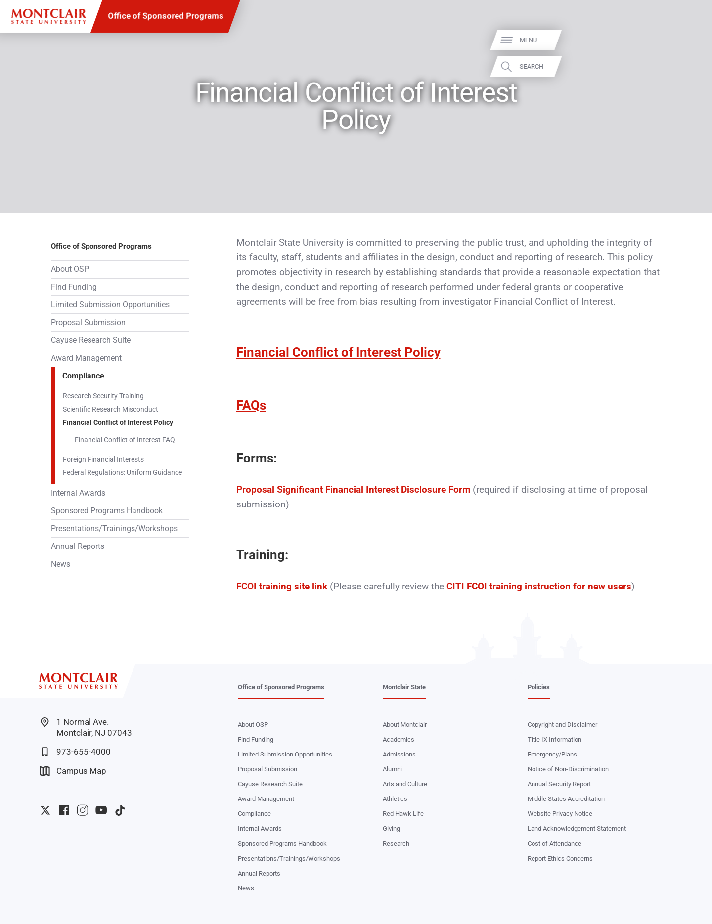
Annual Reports (77, 546)
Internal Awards (78, 493)
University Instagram (82, 810)
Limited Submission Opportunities (110, 304)
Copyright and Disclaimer (562, 724)
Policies (539, 687)
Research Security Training (103, 396)
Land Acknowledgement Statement (577, 828)
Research (396, 843)
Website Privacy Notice (560, 813)
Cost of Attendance (554, 843)
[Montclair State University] (49, 16)
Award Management (86, 358)
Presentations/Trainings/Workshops (114, 528)
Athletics (395, 798)
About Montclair (405, 724)
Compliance (83, 375)
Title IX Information (554, 739)
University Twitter (45, 810)
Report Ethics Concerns (560, 858)
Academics (398, 739)
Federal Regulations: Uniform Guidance (122, 472)
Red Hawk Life (403, 813)
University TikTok (120, 810)
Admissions (399, 754)
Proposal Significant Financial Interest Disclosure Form (354, 489)
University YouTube (101, 810)
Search (690, 66)
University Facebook (64, 810)
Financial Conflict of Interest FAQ (125, 440)
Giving (391, 828)
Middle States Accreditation (566, 798)
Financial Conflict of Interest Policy (118, 422)
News (60, 564)
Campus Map (73, 771)
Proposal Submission (88, 322)
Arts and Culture (405, 784)
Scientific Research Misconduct (110, 409)
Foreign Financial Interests (103, 459)
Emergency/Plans (552, 754)
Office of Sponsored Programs (165, 16)
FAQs (251, 405)
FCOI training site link (281, 586)
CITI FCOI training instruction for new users (538, 586)
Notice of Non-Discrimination (568, 769)
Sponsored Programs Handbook (107, 510)
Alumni (392, 769)
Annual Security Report (559, 784)
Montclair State (404, 687)
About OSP (70, 269)
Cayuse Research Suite (91, 340)
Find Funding (74, 287)
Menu (686, 39)
